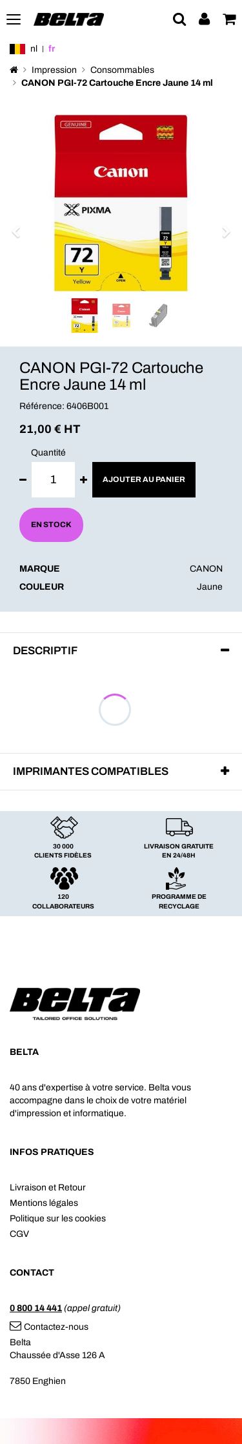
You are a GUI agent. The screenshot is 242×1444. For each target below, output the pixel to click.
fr (51, 49)
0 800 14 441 (36, 1308)
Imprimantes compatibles (90, 771)
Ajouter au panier (144, 479)
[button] (20, 225)
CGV (19, 1234)
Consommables (122, 70)
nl (33, 49)
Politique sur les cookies (58, 1218)
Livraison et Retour (48, 1187)
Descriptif (45, 651)
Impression (54, 70)
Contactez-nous (49, 1327)
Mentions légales (44, 1203)
